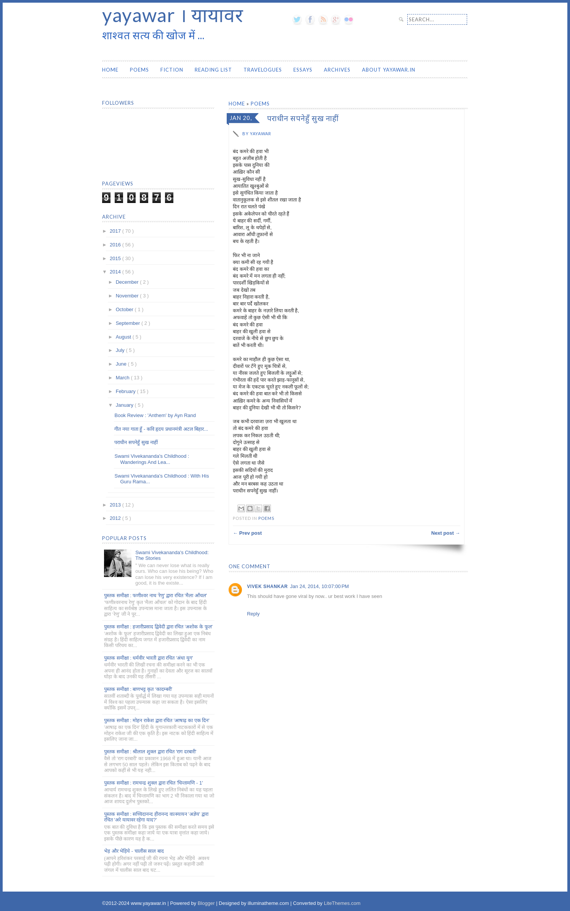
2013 (116, 505)
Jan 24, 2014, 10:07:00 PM (319, 586)
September (128, 323)
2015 (116, 258)
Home (110, 70)
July (121, 350)
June (122, 364)
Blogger (207, 903)
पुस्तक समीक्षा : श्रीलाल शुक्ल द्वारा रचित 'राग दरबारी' (150, 751)
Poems (139, 70)
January (125, 405)
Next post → (445, 533)
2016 (116, 245)
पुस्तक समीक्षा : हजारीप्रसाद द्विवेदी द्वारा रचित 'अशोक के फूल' (158, 627)
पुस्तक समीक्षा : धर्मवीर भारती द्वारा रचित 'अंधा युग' (148, 658)
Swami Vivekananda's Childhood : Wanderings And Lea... (151, 459)
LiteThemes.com (342, 903)
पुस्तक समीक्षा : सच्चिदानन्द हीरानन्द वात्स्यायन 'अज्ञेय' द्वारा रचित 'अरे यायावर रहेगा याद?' (156, 817)
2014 (116, 272)
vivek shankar (267, 586)
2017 (116, 231)
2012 (116, 518)
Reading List (213, 70)
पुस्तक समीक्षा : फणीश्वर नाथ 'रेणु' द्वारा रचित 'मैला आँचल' (155, 595)
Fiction (171, 70)
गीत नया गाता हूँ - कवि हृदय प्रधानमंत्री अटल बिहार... (161, 429)
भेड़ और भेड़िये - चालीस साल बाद (134, 851)
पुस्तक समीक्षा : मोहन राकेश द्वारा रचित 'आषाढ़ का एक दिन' (157, 720)
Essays (302, 70)
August (124, 337)
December (128, 282)
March (123, 377)
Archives (337, 70)
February (126, 391)
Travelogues (262, 70)
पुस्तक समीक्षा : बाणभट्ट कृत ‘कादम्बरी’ (138, 689)
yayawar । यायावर (172, 14)
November (128, 296)
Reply (253, 614)
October (125, 309)
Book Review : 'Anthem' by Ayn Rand (155, 415)
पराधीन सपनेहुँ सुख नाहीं (136, 442)
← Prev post (247, 533)
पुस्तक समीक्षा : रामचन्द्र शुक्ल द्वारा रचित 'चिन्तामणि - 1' (153, 783)
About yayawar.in (388, 70)
